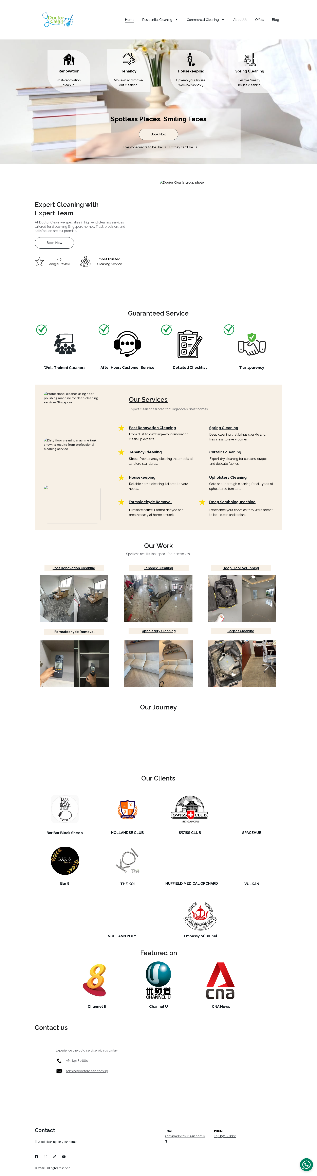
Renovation (69, 71)
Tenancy (128, 71)
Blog (275, 20)
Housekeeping (191, 71)
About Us (240, 20)
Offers (259, 20)
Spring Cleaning (249, 71)
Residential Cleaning (157, 20)
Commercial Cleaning (203, 20)
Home (129, 20)
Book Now (158, 134)
